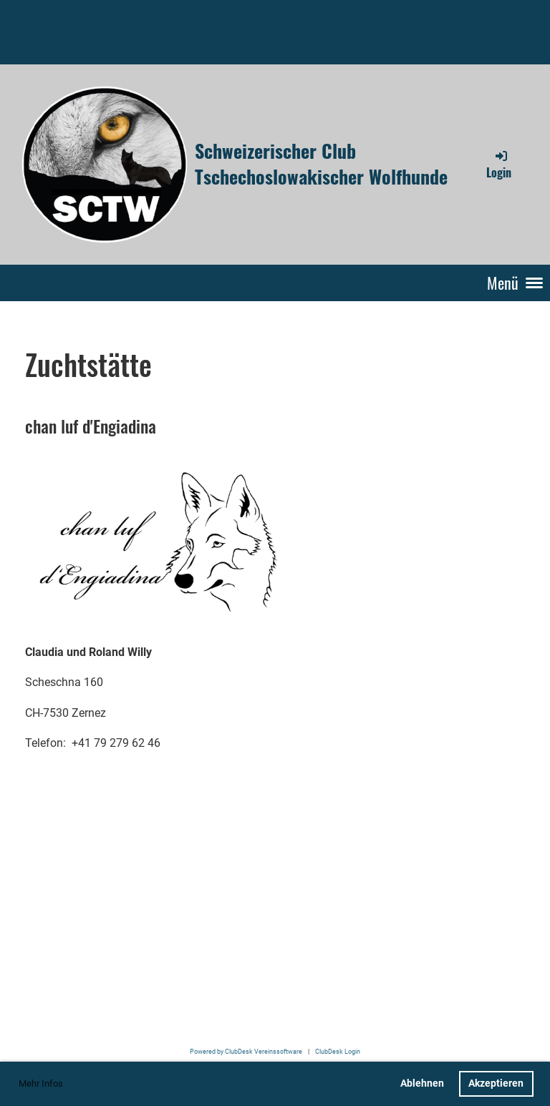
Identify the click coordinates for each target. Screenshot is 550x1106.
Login (498, 164)
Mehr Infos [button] (41, 1083)
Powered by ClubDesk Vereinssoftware (246, 1051)
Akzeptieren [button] (496, 1083)
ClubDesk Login (337, 1051)
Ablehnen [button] (422, 1083)
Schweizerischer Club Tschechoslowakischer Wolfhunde (321, 164)
